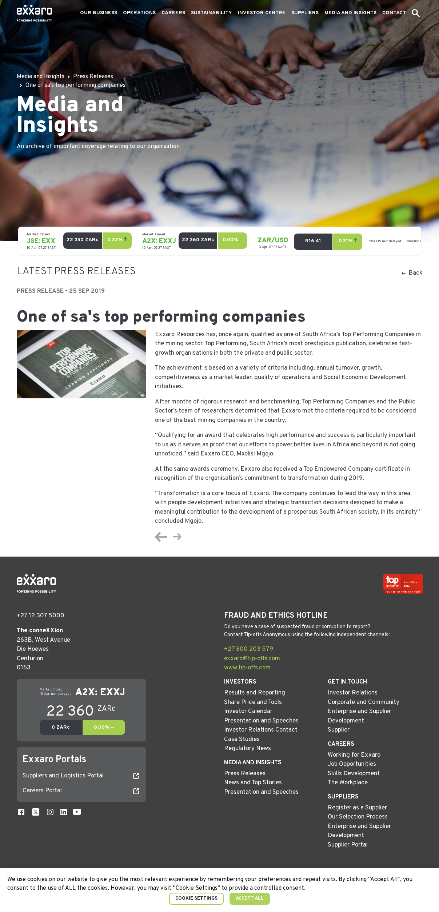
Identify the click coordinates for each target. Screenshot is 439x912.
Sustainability (211, 13)
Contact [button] (394, 13)
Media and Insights (350, 13)
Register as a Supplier (357, 808)
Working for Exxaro (354, 755)
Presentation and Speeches (261, 721)
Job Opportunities (352, 764)
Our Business (98, 13)
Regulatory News (247, 749)
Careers (173, 13)
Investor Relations (353, 693)
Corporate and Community (363, 702)
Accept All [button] (250, 898)
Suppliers (305, 13)
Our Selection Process (358, 817)
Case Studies (242, 740)
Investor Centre (262, 13)
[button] (416, 13)
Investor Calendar (248, 712)
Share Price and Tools (253, 702)
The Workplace (348, 783)
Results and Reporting (254, 693)
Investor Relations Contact (261, 730)
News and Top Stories (253, 783)
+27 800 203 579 (248, 649)
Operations (139, 13)
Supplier (339, 730)
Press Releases (245, 774)
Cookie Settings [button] (196, 898)
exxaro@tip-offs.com (252, 659)
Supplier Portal (348, 845)
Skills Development (354, 774)
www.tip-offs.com (247, 668)
